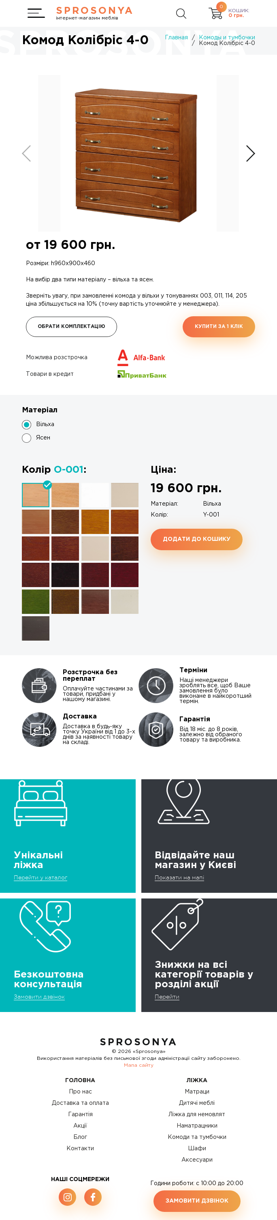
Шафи (197, 1148)
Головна (80, 1080)
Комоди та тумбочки (197, 1137)
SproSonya (139, 1042)
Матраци (197, 1091)
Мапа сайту (138, 1065)
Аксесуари (197, 1160)
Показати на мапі (179, 877)
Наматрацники (197, 1126)
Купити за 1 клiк (219, 326)
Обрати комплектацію (71, 326)
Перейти (167, 996)
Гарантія (80, 1114)
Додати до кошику (196, 539)
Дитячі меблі (197, 1103)
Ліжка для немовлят (196, 1114)
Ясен (43, 437)
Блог (80, 1137)
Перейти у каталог (40, 877)
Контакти (80, 1148)
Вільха (45, 424)
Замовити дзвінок (39, 996)
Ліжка (197, 1080)
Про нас (80, 1091)
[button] (250, 153)
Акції (80, 1126)
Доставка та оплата (80, 1103)
